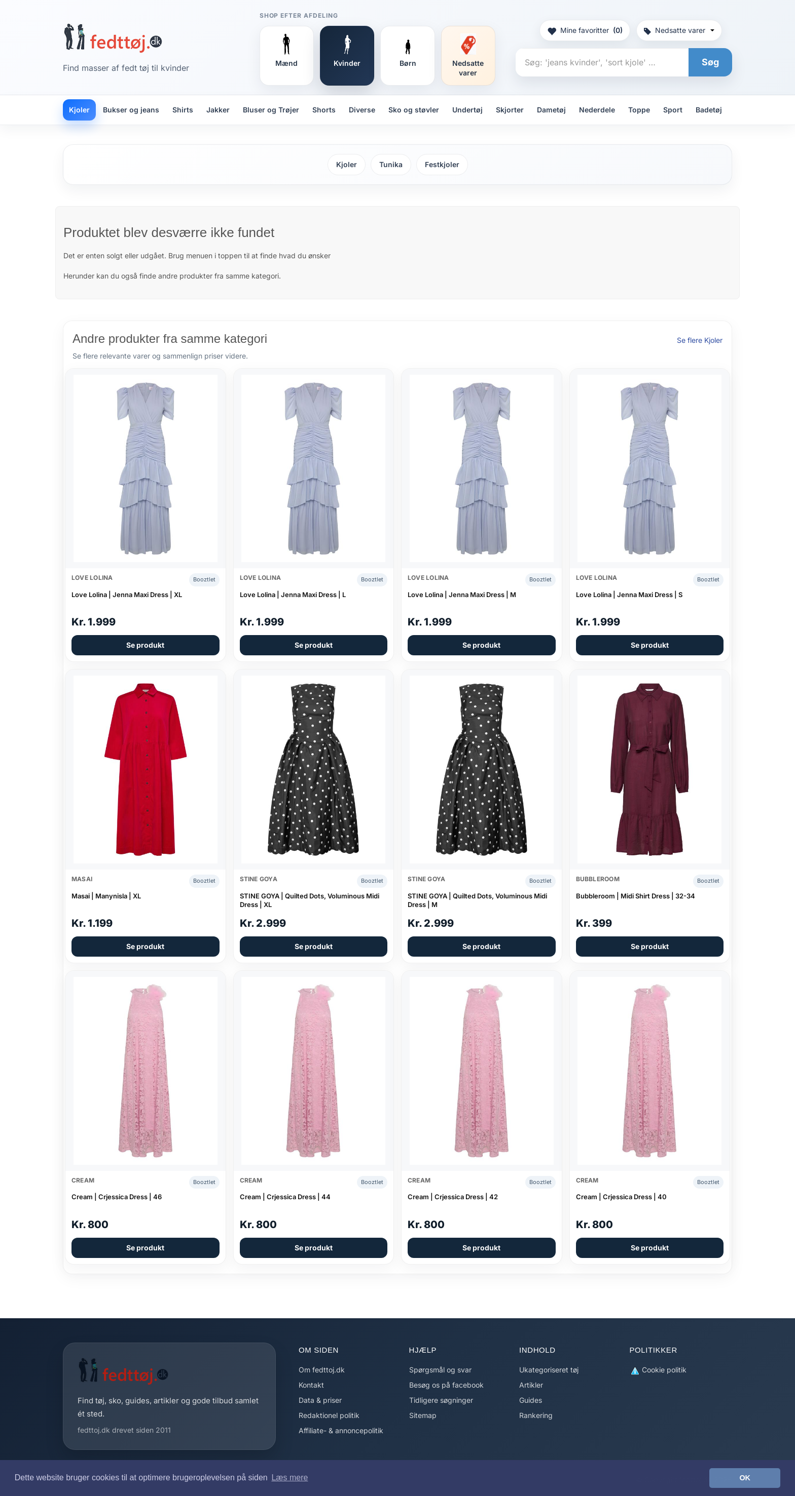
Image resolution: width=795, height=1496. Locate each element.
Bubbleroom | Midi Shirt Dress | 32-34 (635, 896)
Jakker (218, 109)
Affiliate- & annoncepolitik (341, 1430)
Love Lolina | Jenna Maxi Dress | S (629, 594)
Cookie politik (658, 1370)
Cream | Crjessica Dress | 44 (285, 1197)
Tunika (391, 164)
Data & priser (320, 1400)
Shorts (324, 109)
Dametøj (551, 109)
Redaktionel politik (329, 1415)
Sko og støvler (413, 109)
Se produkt (145, 645)
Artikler (531, 1385)
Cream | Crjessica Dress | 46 (116, 1197)
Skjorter (510, 109)
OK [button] (744, 1478)
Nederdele (597, 109)
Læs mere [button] (289, 1477)
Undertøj (467, 109)
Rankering (536, 1415)
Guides (530, 1400)
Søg (710, 62)
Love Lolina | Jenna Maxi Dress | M (462, 594)
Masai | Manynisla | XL (106, 896)
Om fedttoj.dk (322, 1369)
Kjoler (79, 109)
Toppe (639, 109)
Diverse (362, 109)
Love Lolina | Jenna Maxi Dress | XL (126, 594)
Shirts (182, 109)
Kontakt (311, 1385)
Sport (672, 109)
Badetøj (709, 109)
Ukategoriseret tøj (549, 1369)
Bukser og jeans (131, 109)
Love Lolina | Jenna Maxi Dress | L (293, 594)
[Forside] (113, 38)
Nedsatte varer (679, 30)
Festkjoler (442, 164)
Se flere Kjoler (699, 340)
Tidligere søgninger (441, 1400)
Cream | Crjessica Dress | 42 (453, 1197)
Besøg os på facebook (446, 1385)
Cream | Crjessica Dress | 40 (621, 1197)
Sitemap (423, 1415)
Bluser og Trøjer (271, 109)
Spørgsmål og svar (440, 1369)
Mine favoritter (585, 30)
